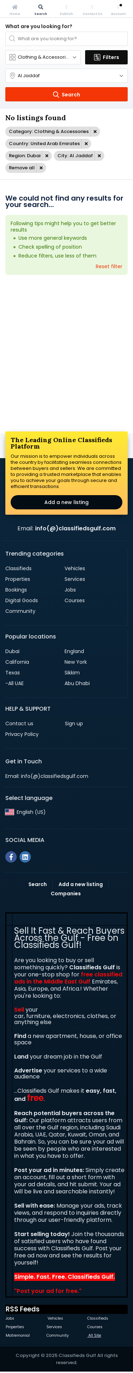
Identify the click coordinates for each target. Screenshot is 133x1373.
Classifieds (18, 568)
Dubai (12, 651)
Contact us (19, 723)
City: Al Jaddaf (75, 155)
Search (37, 884)
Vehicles (75, 568)
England (74, 651)
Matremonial (18, 1335)
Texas (12, 672)
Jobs (70, 589)
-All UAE (14, 683)
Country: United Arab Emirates (44, 143)
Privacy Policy (22, 734)
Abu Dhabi (77, 683)
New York (76, 662)
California (17, 662)
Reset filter (109, 266)
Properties (17, 579)
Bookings (16, 589)
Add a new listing (66, 502)
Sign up (74, 723)
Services (75, 579)
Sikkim (72, 672)
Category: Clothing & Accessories (49, 131)
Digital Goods (21, 600)
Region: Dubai (24, 155)
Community (20, 611)
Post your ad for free (47, 1291)
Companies (66, 893)
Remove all (22, 167)
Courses (75, 600)
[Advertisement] (66, 354)
